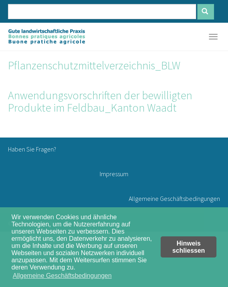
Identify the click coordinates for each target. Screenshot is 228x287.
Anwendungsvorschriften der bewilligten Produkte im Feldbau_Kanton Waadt (100, 101)
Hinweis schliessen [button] (188, 247)
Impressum (114, 174)
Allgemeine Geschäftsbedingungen (174, 198)
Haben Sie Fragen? (32, 149)
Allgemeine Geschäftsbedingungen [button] (62, 275)
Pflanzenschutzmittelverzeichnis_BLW (94, 65)
